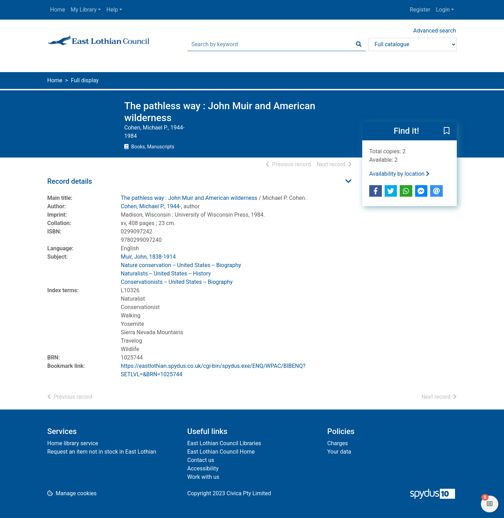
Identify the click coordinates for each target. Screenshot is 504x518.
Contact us (200, 460)
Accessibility (203, 468)
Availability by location (399, 173)
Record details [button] (69, 181)
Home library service (72, 443)
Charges (337, 443)
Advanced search (434, 30)
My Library (84, 9)
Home (57, 9)
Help (112, 9)
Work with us (203, 477)
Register (420, 9)
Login (442, 9)
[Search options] (413, 44)
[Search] (359, 44)
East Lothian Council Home (221, 451)
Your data (339, 451)
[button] (446, 131)
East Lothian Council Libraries (224, 443)
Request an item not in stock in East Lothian (101, 451)
